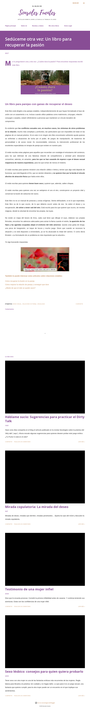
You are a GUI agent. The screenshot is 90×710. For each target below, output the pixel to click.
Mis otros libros (54, 26)
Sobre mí (24, 26)
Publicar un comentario (22, 442)
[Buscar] (76, 3)
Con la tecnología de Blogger (45, 703)
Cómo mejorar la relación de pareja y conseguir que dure (27, 284)
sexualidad (41, 304)
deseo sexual (17, 304)
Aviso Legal (68, 26)
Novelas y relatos (38, 26)
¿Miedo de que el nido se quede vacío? (20, 288)
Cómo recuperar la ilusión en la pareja (19, 281)
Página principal (10, 26)
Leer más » (81, 442)
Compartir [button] (79, 304)
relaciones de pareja (29, 304)
